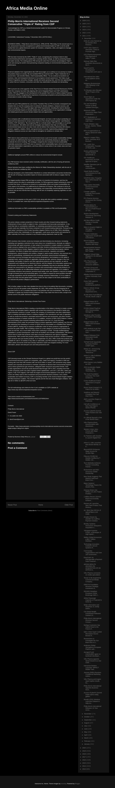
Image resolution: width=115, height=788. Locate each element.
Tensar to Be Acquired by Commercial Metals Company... (92, 579)
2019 (84, 751)
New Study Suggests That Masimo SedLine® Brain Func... (93, 478)
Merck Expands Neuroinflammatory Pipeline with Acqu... (91, 242)
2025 (84, 24)
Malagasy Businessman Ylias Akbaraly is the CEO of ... (92, 85)
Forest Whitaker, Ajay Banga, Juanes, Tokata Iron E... (92, 126)
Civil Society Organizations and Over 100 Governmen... (93, 553)
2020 (84, 748)
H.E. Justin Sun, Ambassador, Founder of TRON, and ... (92, 146)
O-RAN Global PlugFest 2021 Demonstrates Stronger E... (92, 310)
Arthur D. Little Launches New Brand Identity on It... (92, 444)
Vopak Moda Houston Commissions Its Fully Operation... (92, 173)
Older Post (69, 505)
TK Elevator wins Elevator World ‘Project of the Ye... (92, 92)
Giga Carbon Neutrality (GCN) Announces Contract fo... (91, 186)
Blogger (77, 783)
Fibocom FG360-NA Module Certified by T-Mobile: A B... (92, 458)
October (87, 717)
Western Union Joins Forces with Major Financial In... (91, 431)
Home (40, 505)
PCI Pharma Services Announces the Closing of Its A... (92, 200)
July (85, 726)
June (86, 729)
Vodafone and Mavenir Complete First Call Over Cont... (91, 394)
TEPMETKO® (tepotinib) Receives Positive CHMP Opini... (92, 344)
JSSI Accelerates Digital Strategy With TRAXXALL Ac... (92, 369)
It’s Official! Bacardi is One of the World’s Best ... (93, 418)
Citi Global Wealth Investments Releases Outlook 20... (92, 613)
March (86, 738)
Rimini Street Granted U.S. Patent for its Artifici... (93, 388)
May (85, 732)
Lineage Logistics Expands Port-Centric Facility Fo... (92, 193)
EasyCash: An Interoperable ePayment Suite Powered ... (93, 559)
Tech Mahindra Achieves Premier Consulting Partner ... (92, 465)
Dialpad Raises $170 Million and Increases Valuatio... (92, 303)
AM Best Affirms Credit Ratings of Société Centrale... (91, 222)
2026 (84, 20)
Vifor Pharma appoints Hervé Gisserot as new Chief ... (92, 661)
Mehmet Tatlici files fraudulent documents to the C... (93, 63)
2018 (84, 754)
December (88, 38)
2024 (84, 27)
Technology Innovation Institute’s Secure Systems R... (91, 546)
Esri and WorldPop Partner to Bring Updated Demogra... (91, 105)
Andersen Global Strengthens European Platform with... (92, 647)
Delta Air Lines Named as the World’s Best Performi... (92, 43)
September (88, 720)
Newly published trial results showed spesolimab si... (91, 153)
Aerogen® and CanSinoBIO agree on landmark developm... (92, 654)
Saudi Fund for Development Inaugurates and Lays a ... (93, 70)
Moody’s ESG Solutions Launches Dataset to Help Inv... (92, 701)
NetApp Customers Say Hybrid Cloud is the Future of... (92, 627)
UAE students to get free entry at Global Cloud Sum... (92, 330)
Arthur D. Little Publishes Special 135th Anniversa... (92, 357)
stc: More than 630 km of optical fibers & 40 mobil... (92, 512)
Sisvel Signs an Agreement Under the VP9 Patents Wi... (92, 99)
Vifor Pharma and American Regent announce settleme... (92, 263)
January (87, 744)
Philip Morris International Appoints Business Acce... (92, 688)
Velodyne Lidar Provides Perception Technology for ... (92, 317)
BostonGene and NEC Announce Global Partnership (91, 471)
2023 (84, 30)
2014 (84, 766)
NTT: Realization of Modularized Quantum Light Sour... (92, 119)
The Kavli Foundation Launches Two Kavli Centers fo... (91, 376)
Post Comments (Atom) (44, 510)
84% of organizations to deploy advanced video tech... (92, 132)
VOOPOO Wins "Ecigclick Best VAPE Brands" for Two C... (93, 180)
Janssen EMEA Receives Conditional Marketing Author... (92, 674)
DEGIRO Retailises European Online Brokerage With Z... (91, 593)
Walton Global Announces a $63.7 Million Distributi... (93, 539)
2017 (84, 757)
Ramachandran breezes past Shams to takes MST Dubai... (92, 249)
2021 (84, 36)
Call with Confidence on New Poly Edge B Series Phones (92, 406)
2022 (84, 33)
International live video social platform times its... (92, 78)
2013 (84, 769)
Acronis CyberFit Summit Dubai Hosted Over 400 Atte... (93, 412)
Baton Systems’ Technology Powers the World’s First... (92, 485)
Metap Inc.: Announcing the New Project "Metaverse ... (92, 350)
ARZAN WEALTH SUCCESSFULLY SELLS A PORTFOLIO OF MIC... (92, 208)
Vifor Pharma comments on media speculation (92, 574)
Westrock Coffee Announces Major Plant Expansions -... (92, 112)
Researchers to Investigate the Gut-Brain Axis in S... (91, 640)
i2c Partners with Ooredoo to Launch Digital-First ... (93, 438)
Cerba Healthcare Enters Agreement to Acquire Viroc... (92, 382)
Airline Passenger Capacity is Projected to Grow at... (93, 600)
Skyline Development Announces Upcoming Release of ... (92, 215)
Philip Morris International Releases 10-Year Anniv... (92, 708)
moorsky (63, 783)
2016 (84, 760)
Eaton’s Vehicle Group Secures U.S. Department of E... (91, 290)
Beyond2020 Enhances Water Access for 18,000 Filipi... (92, 451)
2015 (84, 763)
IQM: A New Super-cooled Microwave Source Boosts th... (93, 634)
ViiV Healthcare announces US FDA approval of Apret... (91, 159)
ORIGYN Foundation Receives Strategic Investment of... (91, 586)
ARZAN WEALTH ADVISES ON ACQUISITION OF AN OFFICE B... (92, 567)
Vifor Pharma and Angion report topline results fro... (92, 681)
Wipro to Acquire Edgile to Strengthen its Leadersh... (93, 229)
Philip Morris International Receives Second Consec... (92, 620)
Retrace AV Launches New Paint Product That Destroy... (93, 505)
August (86, 723)
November (88, 714)
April (86, 735)
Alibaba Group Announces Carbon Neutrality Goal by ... (93, 276)
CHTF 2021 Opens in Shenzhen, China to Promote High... (91, 49)
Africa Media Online (26, 8)
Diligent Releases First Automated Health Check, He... (91, 337)
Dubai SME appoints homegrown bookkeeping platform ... (93, 283)
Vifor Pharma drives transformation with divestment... (91, 424)
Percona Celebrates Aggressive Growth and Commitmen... (93, 236)
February (87, 741)
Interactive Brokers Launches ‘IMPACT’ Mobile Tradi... (91, 667)
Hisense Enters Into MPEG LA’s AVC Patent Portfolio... (93, 492)
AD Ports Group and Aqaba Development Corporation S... (91, 269)
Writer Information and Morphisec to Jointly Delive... (91, 607)
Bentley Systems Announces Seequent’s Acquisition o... (92, 525)
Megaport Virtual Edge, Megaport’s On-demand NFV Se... (93, 256)
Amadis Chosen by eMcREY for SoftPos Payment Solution (92, 519)
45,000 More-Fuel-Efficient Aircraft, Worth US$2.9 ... (93, 296)
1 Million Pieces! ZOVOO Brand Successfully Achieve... (92, 498)
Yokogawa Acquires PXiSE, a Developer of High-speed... (92, 532)
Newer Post (12, 505)
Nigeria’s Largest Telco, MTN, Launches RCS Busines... (92, 139)
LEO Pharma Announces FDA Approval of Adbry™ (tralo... (92, 56)
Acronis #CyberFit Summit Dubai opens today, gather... (93, 694)
